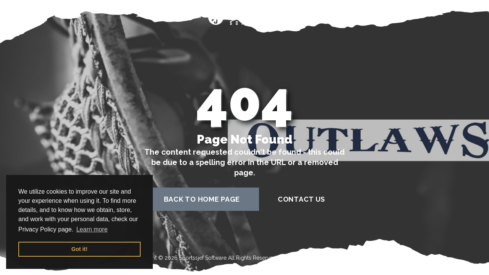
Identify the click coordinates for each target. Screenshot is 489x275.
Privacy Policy (340, 258)
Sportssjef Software (203, 258)
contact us (301, 199)
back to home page (202, 199)
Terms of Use (294, 258)
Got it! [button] (79, 249)
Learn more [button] (92, 229)
